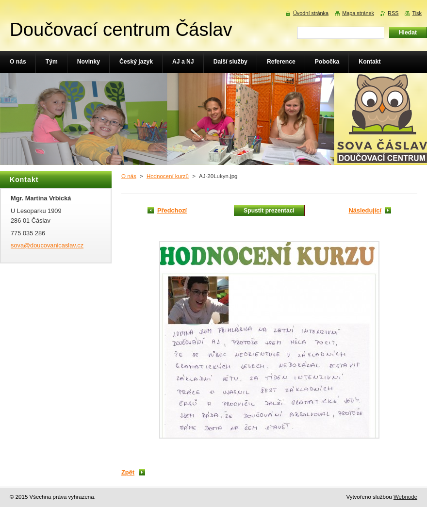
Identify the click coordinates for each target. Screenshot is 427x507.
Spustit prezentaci (269, 210)
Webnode (405, 497)
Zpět (127, 472)
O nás (128, 176)
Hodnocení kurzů (168, 176)
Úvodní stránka (310, 13)
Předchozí (172, 210)
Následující (364, 210)
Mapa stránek (358, 13)
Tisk (417, 13)
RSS (393, 13)
